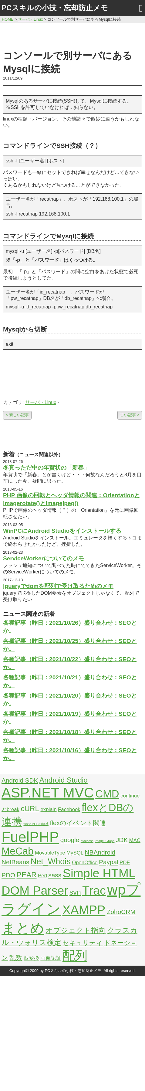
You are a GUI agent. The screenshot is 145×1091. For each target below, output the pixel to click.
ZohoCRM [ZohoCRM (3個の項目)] (121, 911)
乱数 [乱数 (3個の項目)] (15, 957)
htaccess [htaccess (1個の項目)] (87, 841)
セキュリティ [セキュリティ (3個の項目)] (82, 942)
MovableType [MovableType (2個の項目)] (50, 853)
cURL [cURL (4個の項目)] (30, 808)
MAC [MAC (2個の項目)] (134, 840)
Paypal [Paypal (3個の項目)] (108, 861)
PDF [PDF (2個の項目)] (125, 862)
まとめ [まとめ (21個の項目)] (23, 928)
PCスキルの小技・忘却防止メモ (55, 8)
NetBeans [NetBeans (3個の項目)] (15, 861)
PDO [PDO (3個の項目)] (8, 875)
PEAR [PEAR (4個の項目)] (27, 875)
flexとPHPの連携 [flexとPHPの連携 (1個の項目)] (36, 824)
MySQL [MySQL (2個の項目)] (74, 853)
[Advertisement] (72, 35)
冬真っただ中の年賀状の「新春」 (46, 467)
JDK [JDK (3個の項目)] (122, 839)
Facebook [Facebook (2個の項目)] (69, 809)
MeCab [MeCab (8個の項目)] (17, 851)
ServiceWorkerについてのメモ (43, 558)
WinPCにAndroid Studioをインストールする (62, 531)
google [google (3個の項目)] (69, 839)
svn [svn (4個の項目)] (75, 892)
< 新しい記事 (17, 415)
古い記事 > (129, 415)
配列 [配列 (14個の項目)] (74, 956)
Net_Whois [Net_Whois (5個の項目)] (51, 861)
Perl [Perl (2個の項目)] (42, 876)
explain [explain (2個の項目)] (48, 809)
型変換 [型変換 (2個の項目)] (31, 958)
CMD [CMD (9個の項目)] (107, 794)
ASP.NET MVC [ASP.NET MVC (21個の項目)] (48, 792)
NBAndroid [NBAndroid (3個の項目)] (100, 852)
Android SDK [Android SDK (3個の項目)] (20, 780)
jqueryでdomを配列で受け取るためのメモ (58, 586)
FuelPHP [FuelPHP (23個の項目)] (30, 837)
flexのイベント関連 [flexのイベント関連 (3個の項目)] (78, 822)
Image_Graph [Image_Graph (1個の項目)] (104, 841)
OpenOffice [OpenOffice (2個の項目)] (85, 862)
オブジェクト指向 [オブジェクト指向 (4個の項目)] (76, 930)
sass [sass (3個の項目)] (54, 875)
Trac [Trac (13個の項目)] (94, 890)
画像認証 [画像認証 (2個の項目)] (50, 958)
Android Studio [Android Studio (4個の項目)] (63, 780)
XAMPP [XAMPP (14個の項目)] (83, 910)
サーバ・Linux (40, 402)
